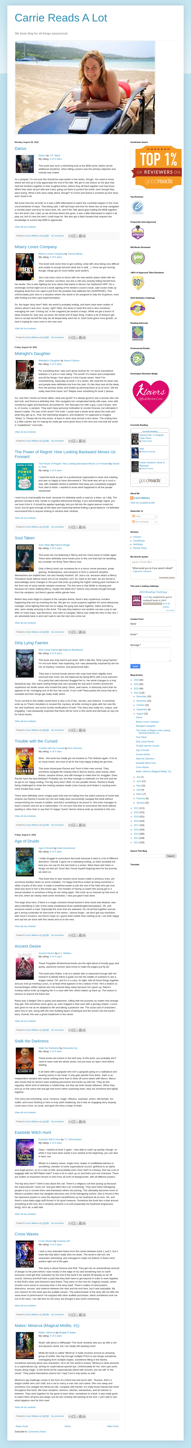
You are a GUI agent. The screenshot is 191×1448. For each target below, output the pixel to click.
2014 (136, 838)
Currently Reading (149, 431)
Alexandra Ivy (70, 1048)
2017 (136, 825)
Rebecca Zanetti (148, 452)
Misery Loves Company (36, 247)
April (138, 790)
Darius (20, 148)
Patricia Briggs (62, 545)
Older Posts (112, 1426)
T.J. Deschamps (73, 1139)
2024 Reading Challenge (153, 591)
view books (170, 610)
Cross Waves (27, 1234)
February (141, 798)
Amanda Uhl (63, 1241)
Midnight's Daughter (33, 353)
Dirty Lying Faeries (31, 643)
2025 (136, 680)
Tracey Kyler (147, 441)
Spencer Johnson (142, 571)
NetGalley (138, 544)
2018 (136, 821)
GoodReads (139, 540)
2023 (136, 688)
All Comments (140, 522)
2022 (136, 693)
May (138, 785)
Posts (136, 516)
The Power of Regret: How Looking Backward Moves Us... (153, 731)
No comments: (58, 236)
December (141, 696)
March (139, 794)
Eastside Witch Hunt (33, 1132)
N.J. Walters (64, 953)
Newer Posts (22, 1426)
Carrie (146, 597)
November (141, 701)
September (142, 709)
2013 (136, 842)
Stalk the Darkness (32, 1041)
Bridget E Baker (67, 1332)
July (138, 777)
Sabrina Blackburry (73, 649)
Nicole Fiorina (147, 469)
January (140, 802)
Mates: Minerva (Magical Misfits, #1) (47, 1325)
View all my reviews (25, 226)
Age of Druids (27, 841)
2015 (136, 834)
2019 (136, 816)
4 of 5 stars (56, 159)
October (140, 705)
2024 (136, 684)
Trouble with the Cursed (36, 741)
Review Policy (140, 548)
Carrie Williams (142, 498)
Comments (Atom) (37, 1431)
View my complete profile (142, 502)
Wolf (141, 449)
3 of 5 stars (56, 1244)
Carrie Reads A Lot (61, 18)
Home (68, 1426)
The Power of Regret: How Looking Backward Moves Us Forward (74, 463)
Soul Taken (25, 538)
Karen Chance (71, 360)
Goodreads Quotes (167, 578)
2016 (136, 829)
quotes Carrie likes (142, 561)
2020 (136, 812)
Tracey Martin (75, 253)
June (139, 781)
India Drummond (66, 848)
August (140, 713)
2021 (136, 808)
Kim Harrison (75, 748)
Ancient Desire (28, 946)
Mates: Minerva (47, 1332)
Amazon (137, 537)
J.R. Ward (54, 155)
